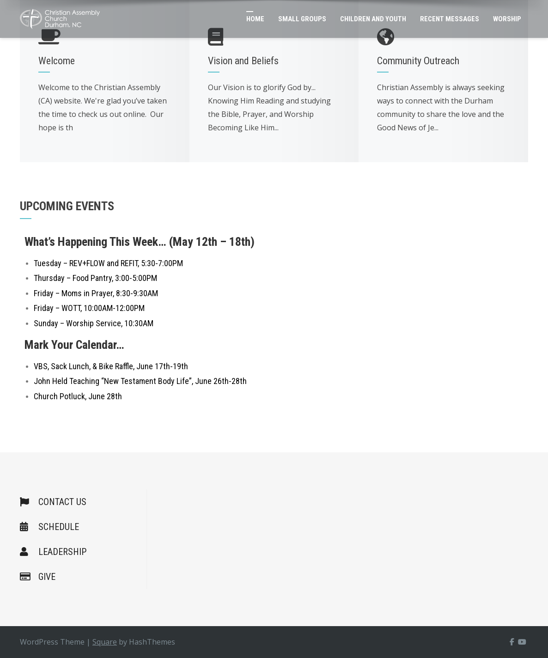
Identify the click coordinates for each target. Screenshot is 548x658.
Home (255, 19)
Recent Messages (449, 19)
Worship (507, 19)
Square (104, 642)
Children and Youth (373, 19)
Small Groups (302, 19)
